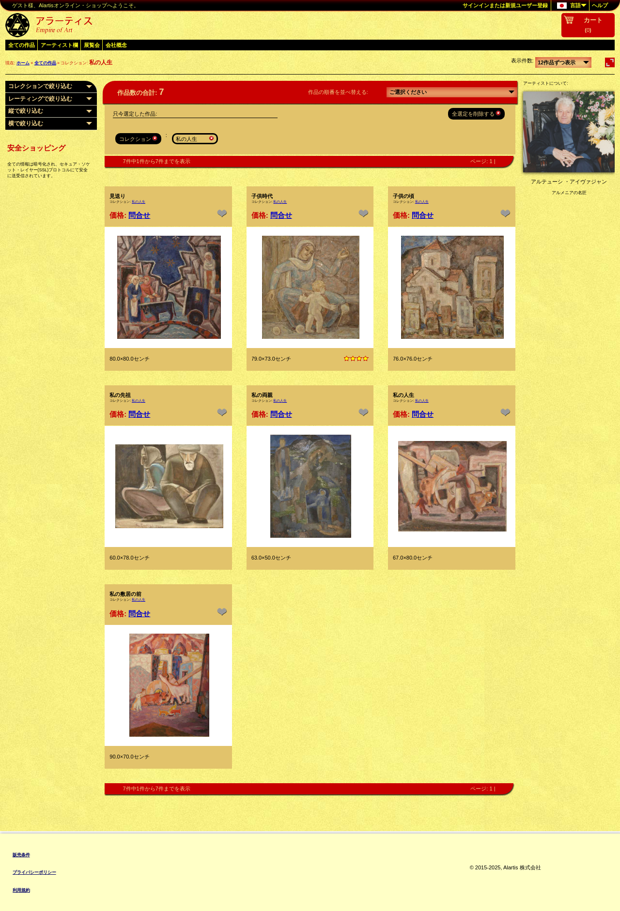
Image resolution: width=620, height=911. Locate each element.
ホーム (23, 63)
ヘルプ (600, 5)
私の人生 (138, 201)
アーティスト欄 (59, 45)
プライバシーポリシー (34, 872)
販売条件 (21, 854)
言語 (569, 6)
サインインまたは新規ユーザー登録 (505, 5)
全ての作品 (21, 45)
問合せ (139, 215)
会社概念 (116, 45)
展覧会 (92, 45)
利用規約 (21, 890)
